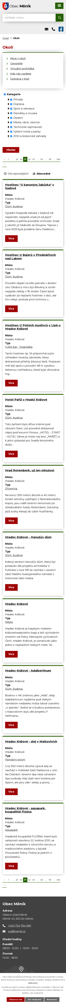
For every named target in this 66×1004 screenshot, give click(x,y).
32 (29, 159)
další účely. (33, 982)
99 (50, 159)
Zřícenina (11, 488)
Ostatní (18, 117)
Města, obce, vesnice (26, 122)
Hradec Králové (16, 604)
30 (21, 159)
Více (11, 238)
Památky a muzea (25, 113)
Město (9, 622)
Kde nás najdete (20, 73)
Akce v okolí (18, 58)
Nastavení (52, 999)
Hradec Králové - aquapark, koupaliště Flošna (25, 810)
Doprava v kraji (19, 78)
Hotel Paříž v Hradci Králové (26, 399)
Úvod (6, 38)
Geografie (16, 63)
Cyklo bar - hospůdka (19, 347)
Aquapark (11, 830)
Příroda (18, 99)
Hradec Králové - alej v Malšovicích (31, 741)
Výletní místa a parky (27, 131)
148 (58, 159)
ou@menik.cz (17, 931)
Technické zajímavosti (27, 126)
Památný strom (15, 759)
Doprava (18, 104)
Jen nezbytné (34, 999)
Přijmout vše (15, 999)
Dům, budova (14, 206)
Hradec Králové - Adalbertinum (28, 670)
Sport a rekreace (23, 108)
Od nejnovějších (18, 173)
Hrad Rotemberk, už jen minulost (29, 470)
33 (33, 159)
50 (41, 159)
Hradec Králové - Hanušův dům (28, 537)
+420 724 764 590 (19, 925)
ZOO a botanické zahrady (29, 136)
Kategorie (14, 94)
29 (17, 159)
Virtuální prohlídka (22, 68)
